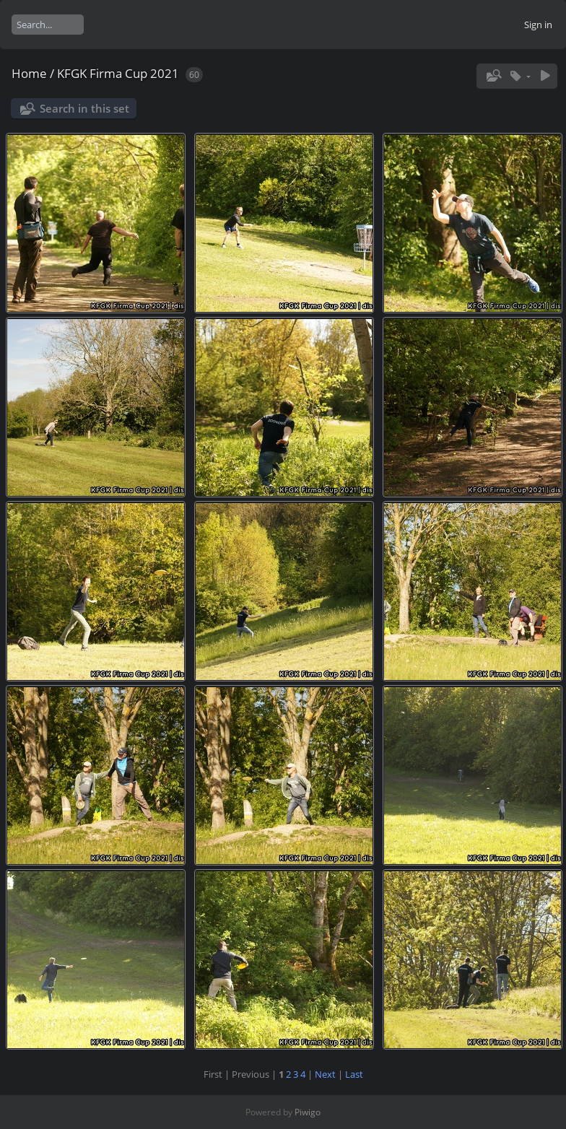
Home (29, 73)
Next (325, 1074)
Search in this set (84, 108)
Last (354, 1074)
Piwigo (308, 1112)
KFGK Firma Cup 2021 (118, 73)
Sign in (538, 24)
